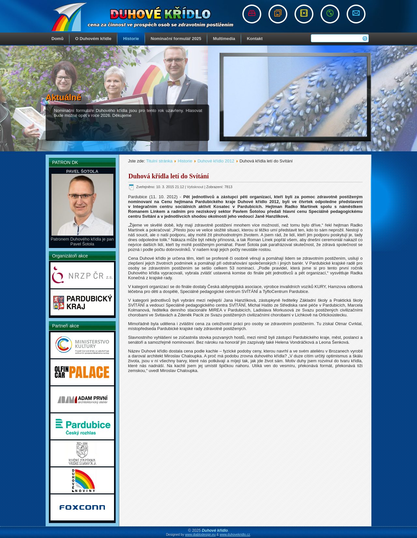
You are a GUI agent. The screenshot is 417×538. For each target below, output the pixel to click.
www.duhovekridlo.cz (235, 534)
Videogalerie (304, 14)
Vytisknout (195, 187)
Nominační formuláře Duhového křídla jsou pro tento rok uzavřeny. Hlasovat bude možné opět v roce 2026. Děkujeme (128, 113)
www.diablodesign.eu (200, 534)
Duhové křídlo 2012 (215, 161)
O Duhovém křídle (93, 38)
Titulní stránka (159, 161)
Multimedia (224, 38)
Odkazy (330, 14)
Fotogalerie (278, 14)
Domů (57, 38)
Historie (131, 38)
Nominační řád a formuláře (252, 14)
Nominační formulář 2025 (176, 38)
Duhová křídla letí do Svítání (168, 176)
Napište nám (356, 14)
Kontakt (255, 38)
